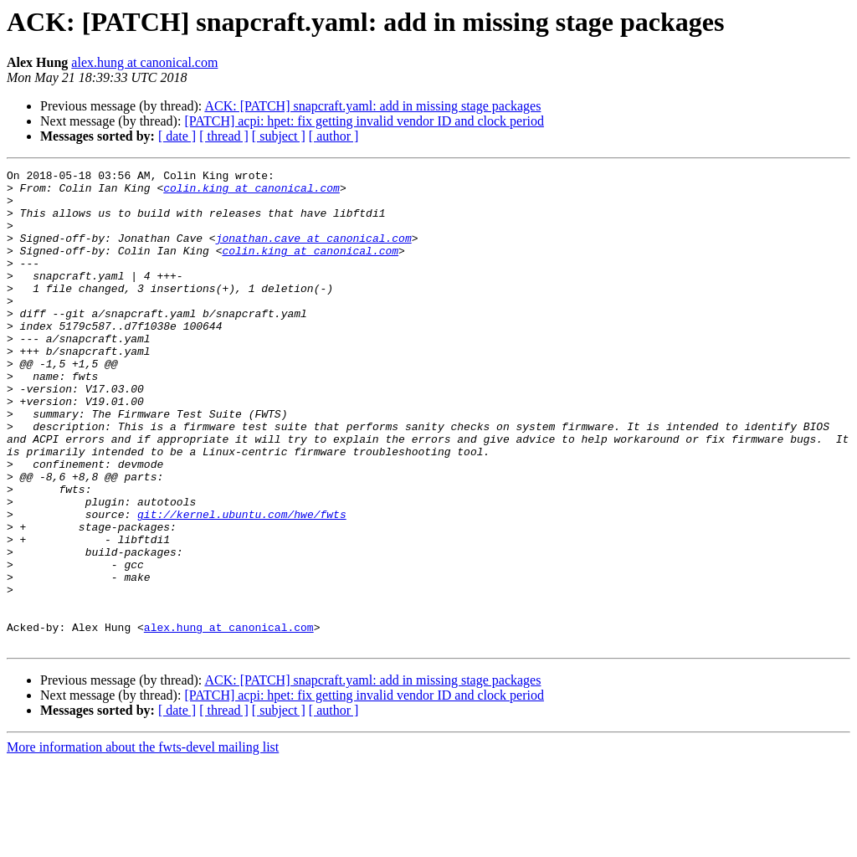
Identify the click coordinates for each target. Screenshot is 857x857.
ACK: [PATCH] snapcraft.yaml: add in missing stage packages (372, 106)
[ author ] (334, 136)
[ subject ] (278, 136)
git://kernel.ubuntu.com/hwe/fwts (241, 584)
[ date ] (177, 136)
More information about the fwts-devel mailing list (143, 842)
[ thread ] (224, 136)
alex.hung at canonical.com (144, 62)
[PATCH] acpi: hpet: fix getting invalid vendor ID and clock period (364, 121)
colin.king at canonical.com (251, 192)
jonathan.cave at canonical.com (314, 252)
